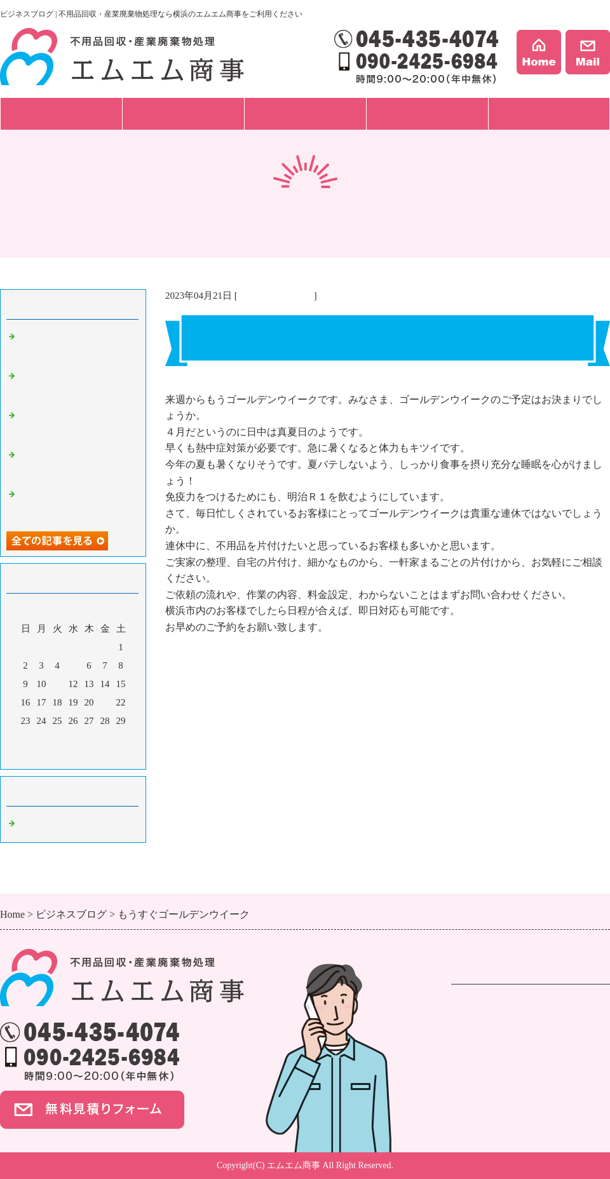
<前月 (49, 756)
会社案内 (549, 113)
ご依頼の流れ (183, 113)
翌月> (97, 756)
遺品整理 (471, 1021)
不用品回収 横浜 (276, 295)
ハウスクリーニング (497, 1054)
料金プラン (305, 113)
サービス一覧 (61, 113)
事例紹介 (427, 113)
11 (57, 684)
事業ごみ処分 (481, 1037)
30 (25, 739)
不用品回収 (476, 1005)
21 (105, 702)
